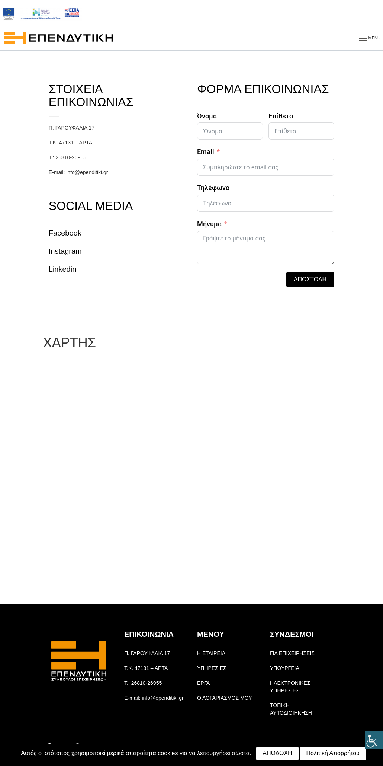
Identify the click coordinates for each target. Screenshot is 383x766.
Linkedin (63, 269)
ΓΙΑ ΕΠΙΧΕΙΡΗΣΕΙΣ (292, 653)
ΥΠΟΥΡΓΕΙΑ (284, 668)
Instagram (65, 251)
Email (205, 152)
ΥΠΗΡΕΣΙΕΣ (211, 668)
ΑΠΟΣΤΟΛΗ (310, 279)
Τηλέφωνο (213, 188)
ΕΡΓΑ (203, 683)
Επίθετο (280, 116)
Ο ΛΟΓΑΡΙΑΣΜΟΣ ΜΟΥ (224, 698)
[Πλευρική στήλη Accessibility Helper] (374, 740)
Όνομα (207, 116)
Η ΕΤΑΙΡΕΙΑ (211, 653)
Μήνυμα (209, 224)
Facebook (65, 233)
